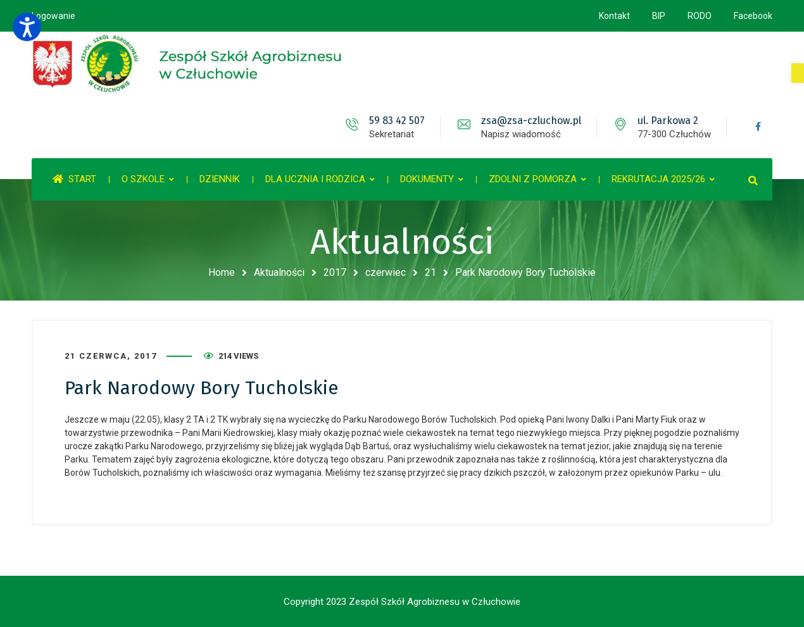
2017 (334, 272)
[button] (797, 73)
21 (430, 272)
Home (221, 272)
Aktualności (279, 272)
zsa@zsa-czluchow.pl (531, 121)
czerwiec (385, 272)
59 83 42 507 (397, 121)
